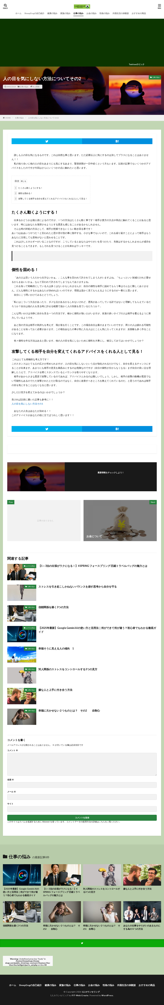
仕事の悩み (78, 13)
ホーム (18, 13)
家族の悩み (65, 13)
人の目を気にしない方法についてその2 (43, 118)
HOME (8, 118)
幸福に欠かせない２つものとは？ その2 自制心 (69, 710)
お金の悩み (91, 13)
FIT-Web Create (80, 995)
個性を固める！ (23, 193)
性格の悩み (104, 13)
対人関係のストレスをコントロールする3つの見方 (67, 669)
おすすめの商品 (139, 13)
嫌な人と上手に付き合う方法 (55, 689)
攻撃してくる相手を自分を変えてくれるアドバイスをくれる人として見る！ (50, 199)
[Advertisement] (82, 40)
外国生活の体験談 (121, 13)
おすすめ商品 (30, 566)
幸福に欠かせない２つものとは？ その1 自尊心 (101, 927)
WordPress (107, 995)
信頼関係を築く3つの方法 (53, 607)
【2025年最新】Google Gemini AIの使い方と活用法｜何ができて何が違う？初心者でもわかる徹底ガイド (97, 629)
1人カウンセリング (91, 991)
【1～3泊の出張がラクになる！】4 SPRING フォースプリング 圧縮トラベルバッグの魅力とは (92, 565)
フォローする (111, 476)
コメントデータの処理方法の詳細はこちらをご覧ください (92, 821)
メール (11, 792)
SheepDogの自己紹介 (34, 13)
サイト (10, 804)
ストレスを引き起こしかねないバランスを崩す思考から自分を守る (77, 586)
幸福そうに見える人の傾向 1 (56, 648)
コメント (12, 750)
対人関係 (35, 87)
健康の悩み (52, 13)
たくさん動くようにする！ (28, 188)
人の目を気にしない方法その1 (27, 403)
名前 (10, 780)
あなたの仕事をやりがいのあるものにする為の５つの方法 (141, 927)
